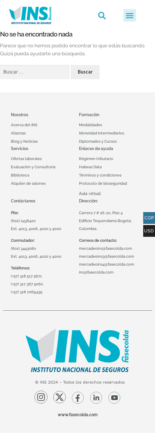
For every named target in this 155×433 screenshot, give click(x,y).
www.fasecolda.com (78, 414)
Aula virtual (90, 193)
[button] (102, 15)
